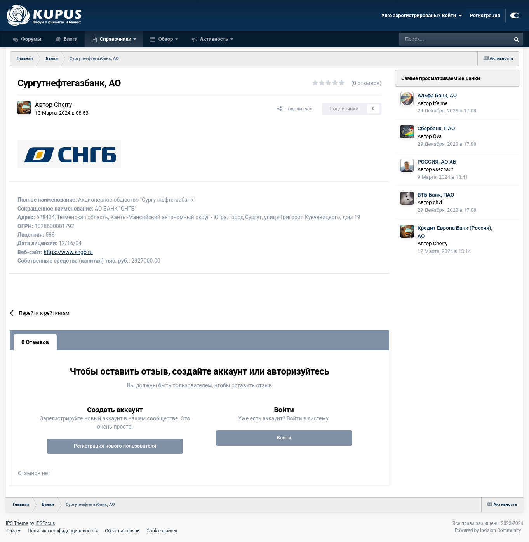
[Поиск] (433, 39)
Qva (437, 136)
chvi (437, 202)
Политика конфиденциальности (63, 530)
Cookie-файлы (161, 530)
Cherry (63, 104)
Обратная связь (122, 530)
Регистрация (485, 15)
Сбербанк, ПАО (436, 128)
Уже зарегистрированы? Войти (421, 16)
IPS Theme (17, 523)
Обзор (165, 39)
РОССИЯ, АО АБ (437, 162)
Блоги (70, 39)
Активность (214, 39)
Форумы (31, 39)
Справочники (116, 39)
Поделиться (295, 109)
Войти (284, 438)
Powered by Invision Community (488, 530)
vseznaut (443, 169)
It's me (440, 103)
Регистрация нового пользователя (115, 446)
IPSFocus (45, 523)
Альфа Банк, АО (437, 95)
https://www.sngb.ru (68, 252)
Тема (13, 530)
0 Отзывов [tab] (35, 342)
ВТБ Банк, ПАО (436, 195)
